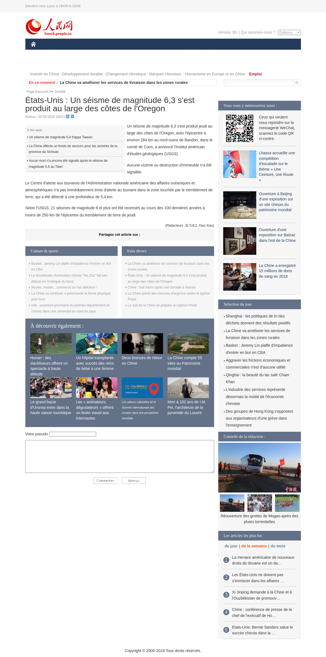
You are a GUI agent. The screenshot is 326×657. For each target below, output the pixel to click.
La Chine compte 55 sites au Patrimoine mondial (185, 363)
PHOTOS (42, 63)
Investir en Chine (44, 74)
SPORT (232, 52)
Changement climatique (126, 74)
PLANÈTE (210, 52)
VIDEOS (64, 63)
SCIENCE (137, 52)
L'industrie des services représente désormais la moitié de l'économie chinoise (255, 396)
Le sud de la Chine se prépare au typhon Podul (162, 305)
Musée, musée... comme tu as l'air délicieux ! (64, 287)
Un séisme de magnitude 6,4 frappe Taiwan (61, 137)
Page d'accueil (37, 92)
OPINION (282, 52)
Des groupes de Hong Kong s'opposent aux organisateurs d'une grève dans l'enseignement (259, 418)
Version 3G (227, 32)
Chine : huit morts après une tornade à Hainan (162, 287)
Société (60, 92)
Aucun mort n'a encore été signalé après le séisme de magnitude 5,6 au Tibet (68, 164)
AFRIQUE (112, 52)
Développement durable (82, 74)
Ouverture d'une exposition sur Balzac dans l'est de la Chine (277, 235)
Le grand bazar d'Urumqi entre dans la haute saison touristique (50, 407)
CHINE (40, 52)
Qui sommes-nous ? (258, 32)
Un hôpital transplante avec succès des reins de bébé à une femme (95, 363)
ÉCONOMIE (64, 52)
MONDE (89, 52)
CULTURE (161, 52)
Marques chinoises (165, 74)
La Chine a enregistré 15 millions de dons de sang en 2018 (277, 271)
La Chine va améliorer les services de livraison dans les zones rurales (124, 82)
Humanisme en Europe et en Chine (215, 74)
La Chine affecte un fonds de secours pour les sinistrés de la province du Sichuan (73, 149)
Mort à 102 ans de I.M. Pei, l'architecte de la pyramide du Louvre (187, 407)
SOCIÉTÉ (186, 52)
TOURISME (256, 52)
